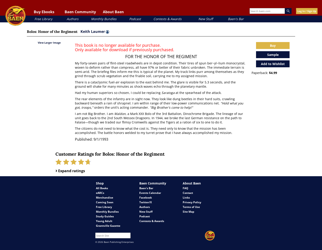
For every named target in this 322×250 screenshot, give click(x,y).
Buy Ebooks (44, 11)
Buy (273, 45)
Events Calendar (150, 193)
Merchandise (104, 197)
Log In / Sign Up (306, 11)
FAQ (185, 188)
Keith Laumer (94, 31)
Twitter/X (145, 202)
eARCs (100, 193)
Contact (188, 193)
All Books (102, 188)
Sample (273, 55)
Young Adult (104, 221)
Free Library (43, 19)
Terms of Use (191, 207)
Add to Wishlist (273, 64)
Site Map (188, 212)
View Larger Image (49, 42)
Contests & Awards (167, 19)
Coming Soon (104, 202)
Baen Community (80, 11)
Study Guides (105, 216)
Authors (72, 19)
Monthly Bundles (104, 19)
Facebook (145, 197)
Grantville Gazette (108, 226)
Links (186, 197)
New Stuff (205, 19)
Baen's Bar (236, 19)
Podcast (135, 19)
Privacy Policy (192, 202)
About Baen (113, 11)
